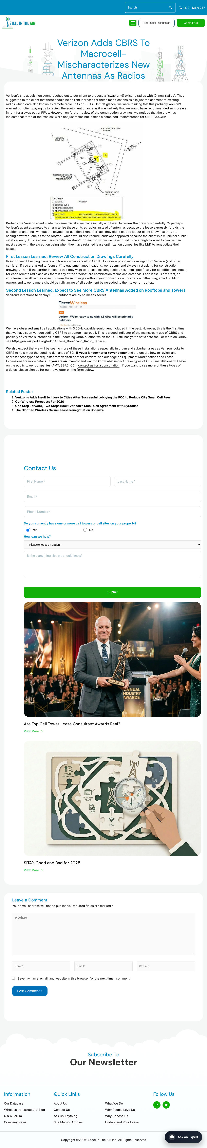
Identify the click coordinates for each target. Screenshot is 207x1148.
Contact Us (62, 1110)
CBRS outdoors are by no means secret (77, 295)
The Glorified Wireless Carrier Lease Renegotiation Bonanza (59, 410)
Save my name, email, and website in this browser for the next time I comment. (74, 986)
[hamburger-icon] (132, 23)
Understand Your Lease (122, 1122)
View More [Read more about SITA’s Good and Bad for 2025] (32, 874)
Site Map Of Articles (68, 1122)
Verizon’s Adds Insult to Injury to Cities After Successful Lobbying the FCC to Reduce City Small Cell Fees (93, 397)
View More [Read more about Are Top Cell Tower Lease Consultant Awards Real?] (32, 735)
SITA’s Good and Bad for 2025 (52, 867)
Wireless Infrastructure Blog (24, 1110)
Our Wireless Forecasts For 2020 (39, 401)
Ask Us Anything (65, 1116)
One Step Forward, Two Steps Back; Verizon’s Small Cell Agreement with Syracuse (76, 406)
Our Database (13, 1103)
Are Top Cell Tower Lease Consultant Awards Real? (72, 728)
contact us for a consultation (98, 365)
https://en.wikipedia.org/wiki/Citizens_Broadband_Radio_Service (58, 341)
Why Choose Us (116, 1116)
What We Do (114, 1103)
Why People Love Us (120, 1110)
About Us (60, 1103)
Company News (15, 1122)
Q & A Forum (13, 1116)
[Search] (170, 7)
